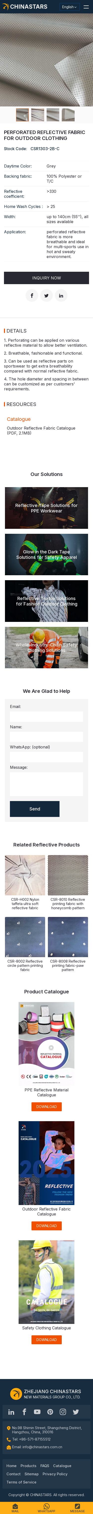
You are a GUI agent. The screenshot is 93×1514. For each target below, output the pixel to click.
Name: (16, 726)
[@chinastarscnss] (24, 1411)
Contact (13, 1474)
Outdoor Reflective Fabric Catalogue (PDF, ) (41, 431)
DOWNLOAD (46, 1107)
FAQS (44, 1466)
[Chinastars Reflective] (37, 1411)
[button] (86, 6)
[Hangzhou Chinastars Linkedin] (11, 1411)
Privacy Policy (55, 1474)
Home (11, 1466)
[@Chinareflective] (75, 1411)
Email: (15, 706)
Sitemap (32, 1474)
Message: (19, 767)
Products (28, 1466)
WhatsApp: (30, 746)
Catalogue (62, 1466)
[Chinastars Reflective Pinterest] (50, 1411)
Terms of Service (21, 1482)
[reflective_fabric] (63, 1411)
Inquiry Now (46, 277)
